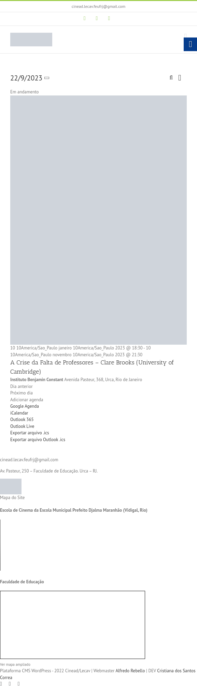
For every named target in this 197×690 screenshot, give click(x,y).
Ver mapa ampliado (15, 664)
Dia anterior (21, 386)
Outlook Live (22, 426)
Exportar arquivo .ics (29, 433)
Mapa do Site (12, 497)
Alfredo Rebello (130, 671)
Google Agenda (24, 406)
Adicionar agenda (26, 400)
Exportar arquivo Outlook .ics (37, 439)
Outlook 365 (22, 419)
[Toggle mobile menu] (185, 36)
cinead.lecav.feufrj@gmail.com (98, 6)
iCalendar (19, 413)
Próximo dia (21, 393)
